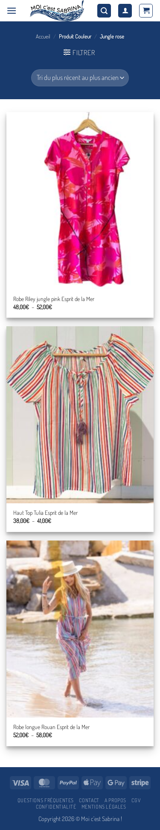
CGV (135, 800)
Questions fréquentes (45, 800)
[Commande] (79, 77)
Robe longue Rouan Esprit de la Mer (51, 726)
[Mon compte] (125, 11)
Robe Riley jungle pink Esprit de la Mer (53, 298)
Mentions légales (103, 806)
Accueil (43, 36)
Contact (89, 800)
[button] (11, 10)
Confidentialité (56, 806)
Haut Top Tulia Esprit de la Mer (45, 512)
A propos (115, 800)
